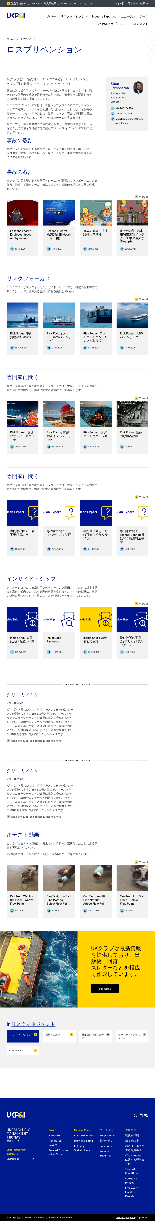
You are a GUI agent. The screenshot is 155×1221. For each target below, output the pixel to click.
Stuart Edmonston (120, 85)
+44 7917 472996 (123, 113)
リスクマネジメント (33, 1024)
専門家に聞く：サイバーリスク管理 (59, 535)
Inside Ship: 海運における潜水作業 (22, 641)
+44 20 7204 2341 (124, 108)
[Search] (144, 3)
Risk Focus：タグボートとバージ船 (95, 436)
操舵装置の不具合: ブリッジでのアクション (131, 643)
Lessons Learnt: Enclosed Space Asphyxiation (21, 234)
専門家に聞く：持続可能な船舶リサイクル (95, 536)
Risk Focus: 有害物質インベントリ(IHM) (59, 437)
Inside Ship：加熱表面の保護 (95, 641)
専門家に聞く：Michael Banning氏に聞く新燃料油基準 (132, 538)
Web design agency (125, 1217)
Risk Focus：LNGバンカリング (131, 337)
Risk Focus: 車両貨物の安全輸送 (21, 337)
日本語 (131, 3)
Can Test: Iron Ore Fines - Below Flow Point (131, 901)
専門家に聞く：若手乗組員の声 (22, 535)
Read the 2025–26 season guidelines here (36, 742)
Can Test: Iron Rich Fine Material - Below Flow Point (59, 901)
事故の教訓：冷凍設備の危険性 (95, 232)
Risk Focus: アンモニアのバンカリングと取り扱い (95, 338)
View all (143, 196)
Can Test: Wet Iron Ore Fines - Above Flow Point (22, 901)
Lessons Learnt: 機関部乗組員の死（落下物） (59, 234)
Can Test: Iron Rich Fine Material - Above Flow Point (95, 901)
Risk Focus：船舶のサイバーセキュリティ (22, 437)
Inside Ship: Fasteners (54, 641)
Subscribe (105, 988)
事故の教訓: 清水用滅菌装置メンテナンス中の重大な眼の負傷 (132, 236)
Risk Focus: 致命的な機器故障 (131, 436)
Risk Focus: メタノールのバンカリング (59, 338)
